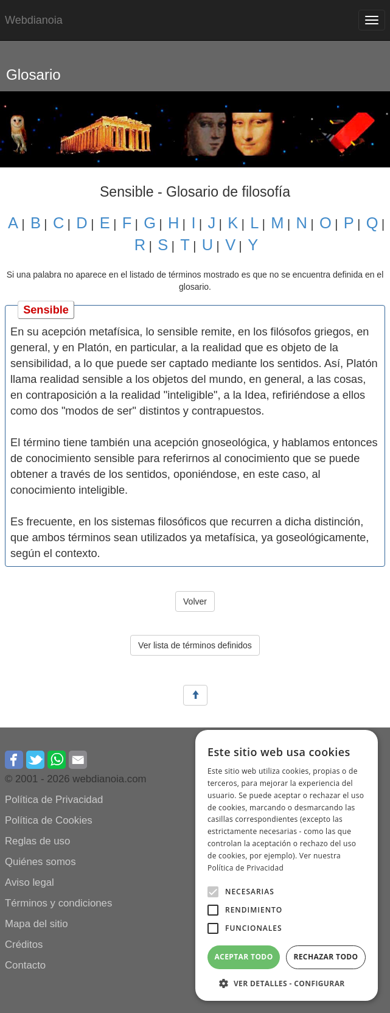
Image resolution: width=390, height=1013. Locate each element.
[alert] (286, 865)
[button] (213, 892)
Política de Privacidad (54, 799)
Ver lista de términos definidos (195, 645)
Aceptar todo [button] (243, 957)
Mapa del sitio (36, 924)
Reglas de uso (37, 841)
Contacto (25, 965)
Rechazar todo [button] (325, 957)
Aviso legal (29, 882)
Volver (195, 601)
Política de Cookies (48, 820)
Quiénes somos (40, 862)
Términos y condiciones (58, 903)
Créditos (24, 944)
